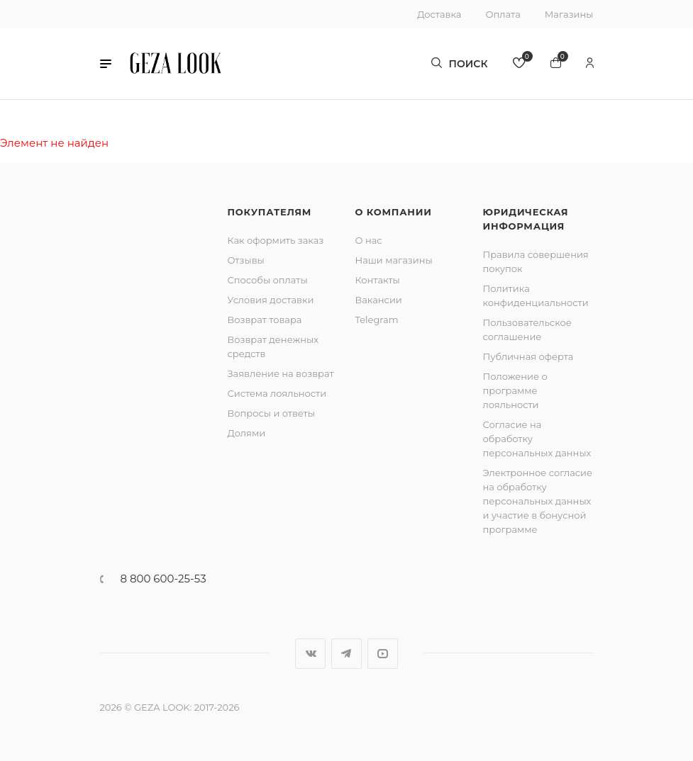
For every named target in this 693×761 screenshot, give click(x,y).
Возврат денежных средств (273, 346)
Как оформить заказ (276, 240)
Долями (247, 433)
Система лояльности (277, 393)
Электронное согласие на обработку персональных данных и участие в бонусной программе (538, 501)
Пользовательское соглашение (527, 329)
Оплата (502, 14)
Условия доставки (271, 299)
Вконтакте (310, 653)
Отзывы (246, 260)
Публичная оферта (528, 356)
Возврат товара (265, 319)
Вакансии (378, 299)
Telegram (377, 319)
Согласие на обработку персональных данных (537, 438)
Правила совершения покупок (536, 261)
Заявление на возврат (281, 373)
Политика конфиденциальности (536, 295)
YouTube (382, 653)
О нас (368, 240)
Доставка (439, 14)
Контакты (377, 280)
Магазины (569, 14)
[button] (105, 64)
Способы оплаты (268, 280)
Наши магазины (394, 260)
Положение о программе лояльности (515, 390)
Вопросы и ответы (271, 413)
